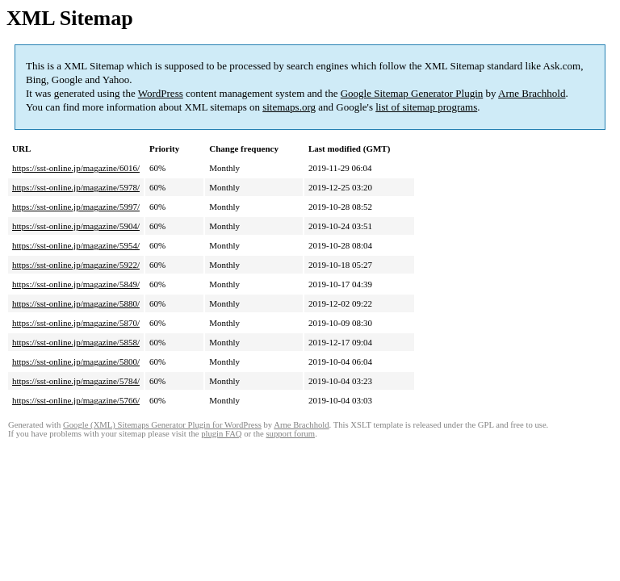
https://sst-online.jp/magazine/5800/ (76, 361)
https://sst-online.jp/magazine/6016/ (76, 168)
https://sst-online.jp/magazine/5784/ (76, 381)
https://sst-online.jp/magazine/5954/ (76, 245)
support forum (290, 433)
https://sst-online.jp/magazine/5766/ (76, 400)
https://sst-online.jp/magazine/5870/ (76, 323)
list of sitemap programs (426, 107)
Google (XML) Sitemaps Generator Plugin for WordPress (162, 424)
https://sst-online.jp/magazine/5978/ (76, 187)
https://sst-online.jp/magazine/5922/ (76, 265)
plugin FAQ (221, 433)
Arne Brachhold (531, 93)
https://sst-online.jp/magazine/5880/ (76, 303)
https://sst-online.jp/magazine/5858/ (76, 342)
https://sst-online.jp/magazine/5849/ (76, 284)
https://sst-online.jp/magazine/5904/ (76, 226)
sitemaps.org (289, 107)
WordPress (160, 93)
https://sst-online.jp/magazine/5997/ (76, 206)
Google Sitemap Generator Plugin (412, 93)
